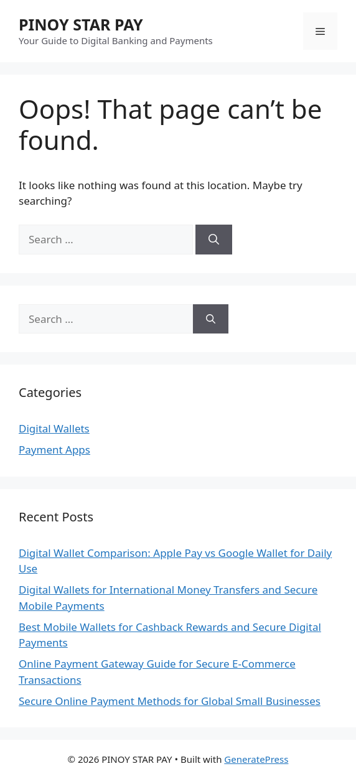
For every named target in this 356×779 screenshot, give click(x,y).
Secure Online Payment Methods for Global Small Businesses (170, 701)
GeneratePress (256, 759)
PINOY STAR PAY (81, 24)
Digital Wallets (54, 428)
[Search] (213, 239)
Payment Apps (54, 449)
